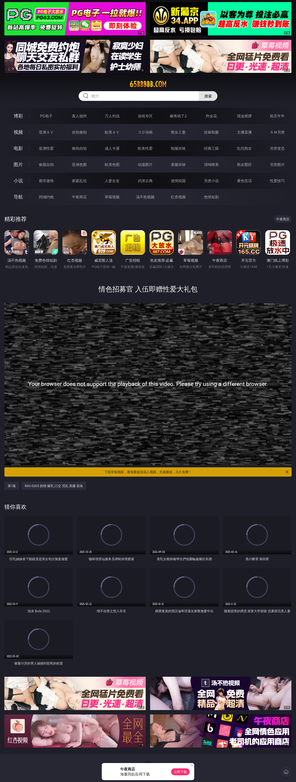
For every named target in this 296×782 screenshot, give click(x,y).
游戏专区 (145, 115)
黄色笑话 (244, 180)
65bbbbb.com (148, 84)
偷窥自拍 (46, 164)
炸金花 (211, 115)
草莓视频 (112, 196)
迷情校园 (178, 180)
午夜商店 (79, 196)
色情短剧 (211, 196)
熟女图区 (244, 164)
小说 (18, 180)
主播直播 (244, 132)
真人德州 (79, 115)
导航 (18, 197)
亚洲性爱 (46, 148)
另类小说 (211, 180)
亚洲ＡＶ (46, 132)
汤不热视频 (145, 196)
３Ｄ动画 (145, 132)
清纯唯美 (211, 164)
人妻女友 (112, 180)
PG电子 (46, 115)
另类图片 (277, 164)
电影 (18, 148)
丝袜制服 (211, 132)
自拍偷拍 (79, 132)
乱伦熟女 (244, 148)
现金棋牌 (244, 115)
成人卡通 (112, 148)
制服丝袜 (178, 148)
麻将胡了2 (178, 115)
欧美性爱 (145, 148)
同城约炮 (46, 196)
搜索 (208, 96)
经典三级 (211, 148)
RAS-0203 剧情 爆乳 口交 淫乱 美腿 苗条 (54, 486)
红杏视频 (178, 196)
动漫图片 (145, 164)
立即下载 (180, 772)
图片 (18, 164)
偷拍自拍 (79, 148)
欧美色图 (112, 164)
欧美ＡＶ (112, 132)
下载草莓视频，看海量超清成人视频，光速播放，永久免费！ (196, 472)
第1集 (12, 486)
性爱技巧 (277, 180)
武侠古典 (145, 180)
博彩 (18, 116)
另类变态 (277, 148)
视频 (18, 132)
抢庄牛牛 (277, 115)
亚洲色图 (79, 164)
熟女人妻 (178, 132)
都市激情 (46, 180)
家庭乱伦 (79, 180)
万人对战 (112, 115)
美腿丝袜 (178, 164)
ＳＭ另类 (277, 132)
